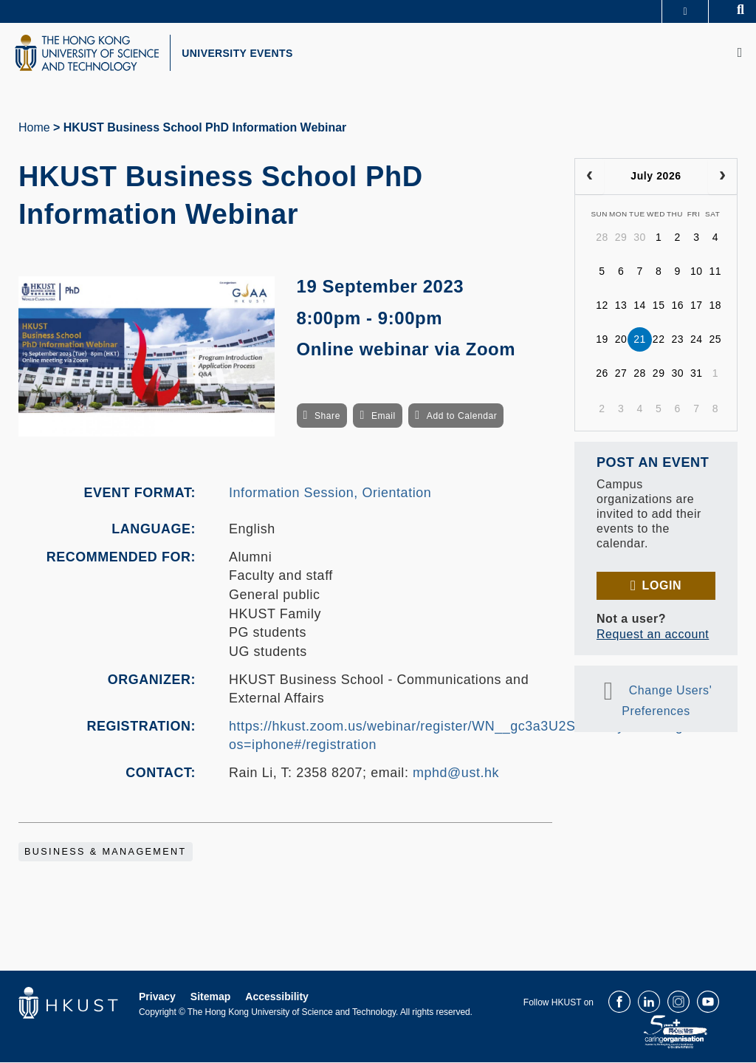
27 (621, 374)
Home (34, 128)
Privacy (157, 997)
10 (696, 272)
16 (677, 306)
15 (659, 306)
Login (661, 586)
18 (715, 306)
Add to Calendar (462, 417)
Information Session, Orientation (330, 493)
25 (715, 340)
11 (715, 272)
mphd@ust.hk (456, 774)
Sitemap (210, 997)
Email (383, 417)
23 (677, 340)
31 (696, 374)
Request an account (653, 635)
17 (696, 306)
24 (696, 340)
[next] (722, 177)
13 (621, 306)
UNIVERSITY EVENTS (240, 54)
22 (659, 340)
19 (602, 340)
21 (639, 340)
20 (621, 340)
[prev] (589, 177)
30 (639, 239)
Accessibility (277, 997)
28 (602, 239)
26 (602, 374)
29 (621, 239)
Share (327, 417)
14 (639, 306)
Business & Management (105, 852)
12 (602, 306)
